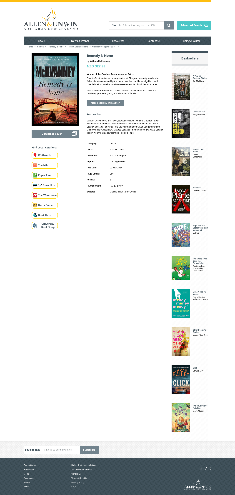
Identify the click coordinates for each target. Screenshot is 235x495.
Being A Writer (191, 41)
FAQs (74, 486)
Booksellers (29, 469)
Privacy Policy (77, 482)
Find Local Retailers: (44, 147)
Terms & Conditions (80, 478)
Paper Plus (44, 175)
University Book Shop (48, 225)
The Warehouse (47, 195)
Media (26, 474)
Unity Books (45, 205)
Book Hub (49, 185)
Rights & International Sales (83, 465)
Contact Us (154, 41)
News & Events (80, 41)
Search (116, 25)
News (26, 486)
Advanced (191, 25)
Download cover (52, 133)
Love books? (32, 449)
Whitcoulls (44, 155)
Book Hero (44, 215)
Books (41, 41)
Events (27, 482)
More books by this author (105, 102)
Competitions (30, 465)
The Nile (43, 165)
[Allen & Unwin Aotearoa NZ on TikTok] (206, 468)
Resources (118, 41)
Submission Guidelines (81, 469)
